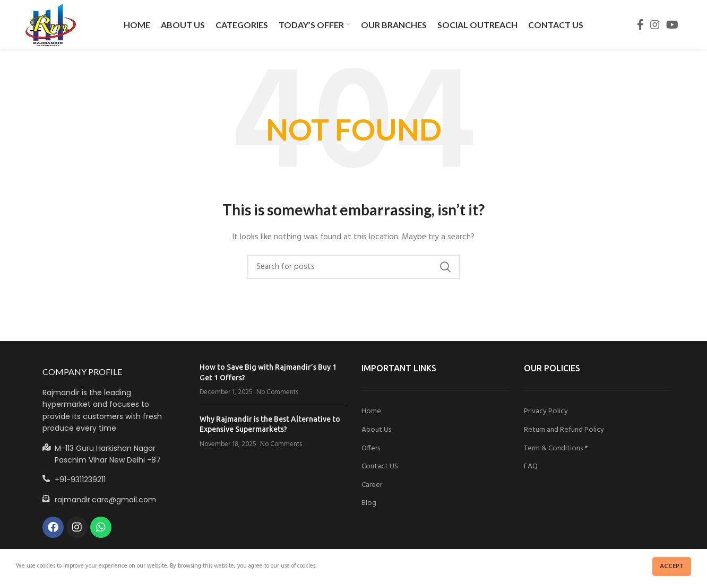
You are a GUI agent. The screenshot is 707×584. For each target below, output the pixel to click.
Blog (368, 505)
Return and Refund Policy (564, 431)
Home (371, 413)
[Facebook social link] (640, 25)
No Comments (277, 394)
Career (371, 486)
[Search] (353, 268)
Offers (370, 449)
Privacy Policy (546, 413)
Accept (672, 566)
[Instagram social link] (655, 25)
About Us (376, 431)
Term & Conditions (553, 449)
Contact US (379, 468)
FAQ (531, 468)
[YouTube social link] (672, 25)
